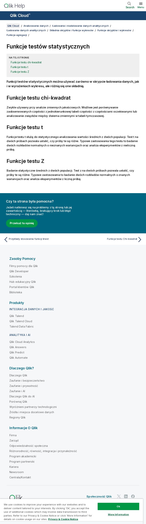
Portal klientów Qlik (21, 287)
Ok (118, 506)
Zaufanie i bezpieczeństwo (27, 380)
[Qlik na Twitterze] (119, 496)
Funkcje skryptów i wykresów (114, 30)
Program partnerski (21, 461)
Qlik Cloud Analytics (22, 341)
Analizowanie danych (36, 25)
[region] (71, 511)
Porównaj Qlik (18, 401)
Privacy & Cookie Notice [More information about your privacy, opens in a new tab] (63, 519)
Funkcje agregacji (17, 34)
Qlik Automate (18, 357)
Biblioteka (15, 292)
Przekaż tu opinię (22, 223)
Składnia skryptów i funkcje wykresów (72, 30)
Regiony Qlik (17, 417)
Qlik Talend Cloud (20, 321)
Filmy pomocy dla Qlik (23, 266)
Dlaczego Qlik (18, 375)
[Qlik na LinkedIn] (126, 496)
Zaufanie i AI (17, 391)
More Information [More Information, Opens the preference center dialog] (118, 514)
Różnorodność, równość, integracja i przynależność (43, 451)
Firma (13, 435)
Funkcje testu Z (20, 71)
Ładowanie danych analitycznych (26, 30)
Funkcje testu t (19, 67)
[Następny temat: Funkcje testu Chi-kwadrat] (108, 239)
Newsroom (16, 472)
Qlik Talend (16, 316)
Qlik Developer (19, 271)
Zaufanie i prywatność (23, 385)
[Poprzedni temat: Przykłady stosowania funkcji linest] (37, 239)
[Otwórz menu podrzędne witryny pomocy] (5, 16)
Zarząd (13, 440)
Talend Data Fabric (21, 326)
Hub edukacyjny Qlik (22, 281)
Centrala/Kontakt (20, 477)
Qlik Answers (17, 347)
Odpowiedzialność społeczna (28, 445)
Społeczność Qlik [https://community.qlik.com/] (99, 496)
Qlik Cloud (20, 15)
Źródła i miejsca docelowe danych (31, 412)
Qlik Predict (16, 352)
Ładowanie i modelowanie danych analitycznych (80, 25)
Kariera (13, 466)
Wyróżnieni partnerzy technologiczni (33, 406)
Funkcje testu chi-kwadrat (26, 62)
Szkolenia (15, 276)
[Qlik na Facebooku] (133, 496)
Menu (141, 7)
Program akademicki (22, 456)
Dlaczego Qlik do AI (22, 396)
